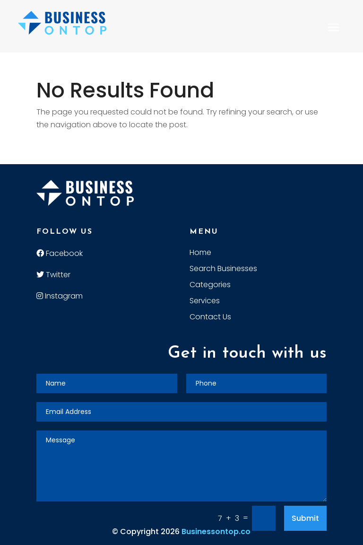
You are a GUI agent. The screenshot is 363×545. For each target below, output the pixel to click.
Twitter (53, 274)
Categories (210, 285)
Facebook (59, 253)
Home (200, 253)
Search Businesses (223, 269)
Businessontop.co (216, 531)
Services (205, 302)
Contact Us (210, 318)
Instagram (59, 295)
